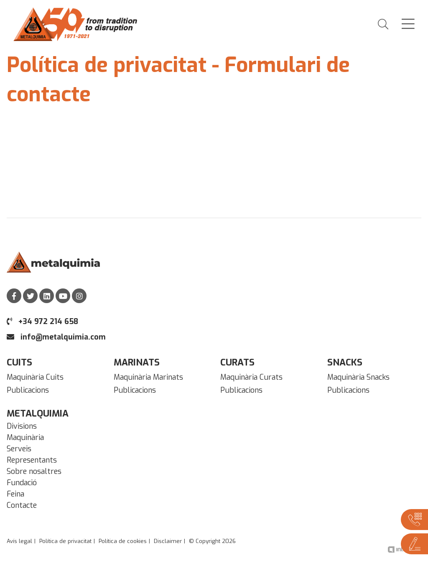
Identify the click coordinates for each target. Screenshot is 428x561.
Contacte (22, 505)
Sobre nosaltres (34, 471)
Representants (32, 460)
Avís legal (19, 541)
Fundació (22, 483)
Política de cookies (123, 541)
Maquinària (25, 437)
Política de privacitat (65, 541)
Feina (15, 494)
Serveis (19, 449)
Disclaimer (168, 541)
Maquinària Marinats (148, 377)
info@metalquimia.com (56, 337)
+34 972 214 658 (42, 322)
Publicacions (28, 390)
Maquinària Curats (251, 377)
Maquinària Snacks (358, 377)
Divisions (22, 426)
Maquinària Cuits (35, 377)
